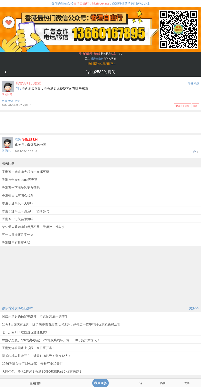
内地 (4, 101)
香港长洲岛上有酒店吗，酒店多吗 (25, 211)
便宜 (17, 101)
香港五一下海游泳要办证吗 (21, 187)
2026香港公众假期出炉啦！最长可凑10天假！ (34, 363)
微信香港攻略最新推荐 (17, 308)
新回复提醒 (183, 106)
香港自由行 (97, 58)
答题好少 (7, 150)
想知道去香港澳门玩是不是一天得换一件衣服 (33, 227)
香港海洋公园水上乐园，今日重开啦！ (28, 348)
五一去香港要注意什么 (17, 234)
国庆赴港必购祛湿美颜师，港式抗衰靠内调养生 (35, 316)
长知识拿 (97, 53)
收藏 (195, 106)
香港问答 (35, 383)
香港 (10, 101)
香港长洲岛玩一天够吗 (17, 203)
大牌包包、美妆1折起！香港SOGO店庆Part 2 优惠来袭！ (42, 371)
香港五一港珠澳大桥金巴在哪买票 (25, 172)
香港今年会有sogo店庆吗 (19, 179)
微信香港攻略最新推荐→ (102, 63)
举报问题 (193, 83)
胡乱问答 (8, 88)
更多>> (194, 308)
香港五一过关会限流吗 (17, 219)
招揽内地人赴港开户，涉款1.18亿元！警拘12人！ (36, 356)
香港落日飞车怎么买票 (17, 195)
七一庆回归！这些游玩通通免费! (24, 332)
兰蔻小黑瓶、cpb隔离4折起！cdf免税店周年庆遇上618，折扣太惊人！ (51, 340)
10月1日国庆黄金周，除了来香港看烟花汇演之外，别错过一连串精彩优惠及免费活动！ (62, 324)
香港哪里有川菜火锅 (16, 242)
